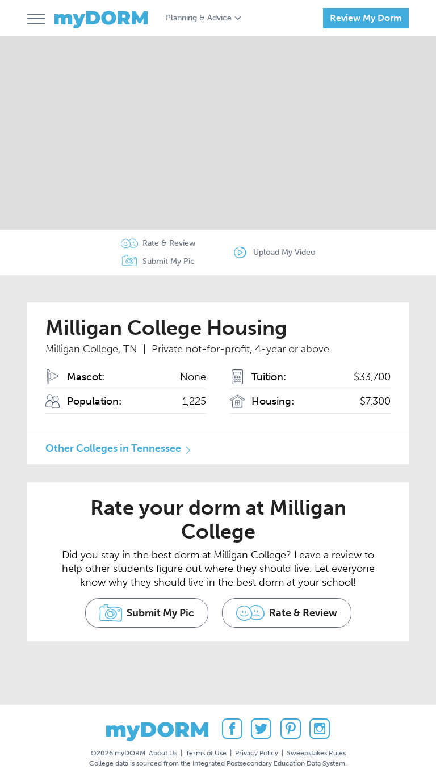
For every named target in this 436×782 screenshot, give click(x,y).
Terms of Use (206, 753)
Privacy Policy (256, 753)
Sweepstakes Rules (316, 753)
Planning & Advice (199, 18)
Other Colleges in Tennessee (113, 448)
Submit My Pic (168, 261)
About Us (163, 753)
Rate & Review (168, 243)
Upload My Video (284, 252)
